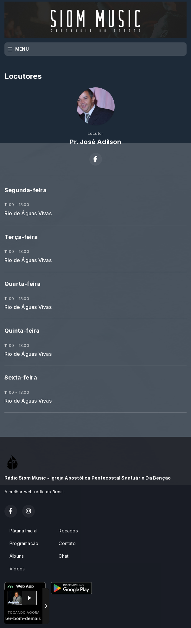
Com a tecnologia (26, 616)
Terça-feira (21, 237)
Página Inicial (23, 530)
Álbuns (17, 556)
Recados (68, 530)
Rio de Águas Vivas (28, 213)
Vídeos (17, 568)
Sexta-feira (20, 377)
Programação (24, 543)
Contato (67, 543)
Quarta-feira (22, 283)
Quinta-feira (22, 330)
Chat (63, 556)
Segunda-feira (25, 190)
